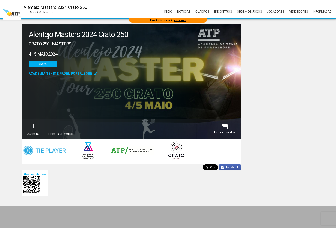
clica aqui (180, 20)
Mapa (43, 64)
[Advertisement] (168, 217)
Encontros (223, 12)
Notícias (183, 12)
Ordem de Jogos (249, 12)
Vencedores (298, 12)
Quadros (202, 12)
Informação (322, 12)
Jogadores (275, 12)
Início (168, 12)
